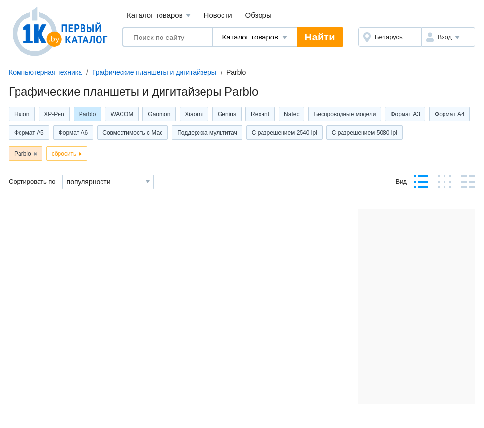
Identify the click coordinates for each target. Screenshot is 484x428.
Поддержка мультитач (207, 132)
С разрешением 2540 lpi (284, 132)
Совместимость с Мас (132, 132)
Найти (320, 37)
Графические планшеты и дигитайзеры (154, 72)
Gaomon (159, 114)
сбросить (64, 153)
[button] (448, 37)
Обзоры (258, 15)
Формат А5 (29, 132)
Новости (218, 15)
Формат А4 (449, 114)
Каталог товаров (159, 15)
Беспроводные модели (345, 114)
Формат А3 (405, 114)
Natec (291, 114)
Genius (227, 114)
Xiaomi (194, 114)
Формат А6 (73, 132)
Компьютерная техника (45, 72)
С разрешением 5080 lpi (364, 132)
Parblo (87, 114)
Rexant (260, 114)
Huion (21, 114)
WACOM (121, 114)
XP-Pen (54, 114)
